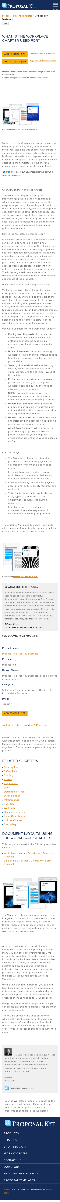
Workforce (10, 808)
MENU (55, 3)
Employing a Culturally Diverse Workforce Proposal (28, 862)
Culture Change (13, 820)
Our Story (12, 1167)
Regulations (11, 783)
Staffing (8, 775)
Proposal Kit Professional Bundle (43, 60)
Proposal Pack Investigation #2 (25, 129)
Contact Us (12, 1160)
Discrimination (12, 795)
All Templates (25, 15)
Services (10, 1140)
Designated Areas (14, 791)
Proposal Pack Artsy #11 (29, 921)
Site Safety (10, 824)
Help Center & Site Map (21, 1173)
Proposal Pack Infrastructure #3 (25, 576)
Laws (7, 787)
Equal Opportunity (14, 816)
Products (11, 1133)
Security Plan (11, 767)
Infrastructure (12, 800)
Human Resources (14, 812)
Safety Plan (10, 771)
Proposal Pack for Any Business (42, 53)
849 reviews (41, 725)
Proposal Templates (19, 1180)
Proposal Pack (9, 15)
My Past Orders (16, 1153)
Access (8, 779)
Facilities (9, 804)
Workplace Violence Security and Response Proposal (29, 855)
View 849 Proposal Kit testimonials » (21, 635)
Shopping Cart (15, 1147)
